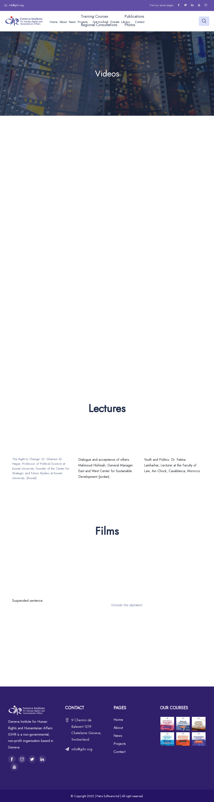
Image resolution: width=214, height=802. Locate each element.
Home (53, 22)
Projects (82, 22)
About (63, 22)
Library (125, 22)
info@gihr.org (16, 5)
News (72, 22)
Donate (114, 22)
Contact (139, 22)
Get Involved (100, 22)
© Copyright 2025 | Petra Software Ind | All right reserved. (107, 796)
